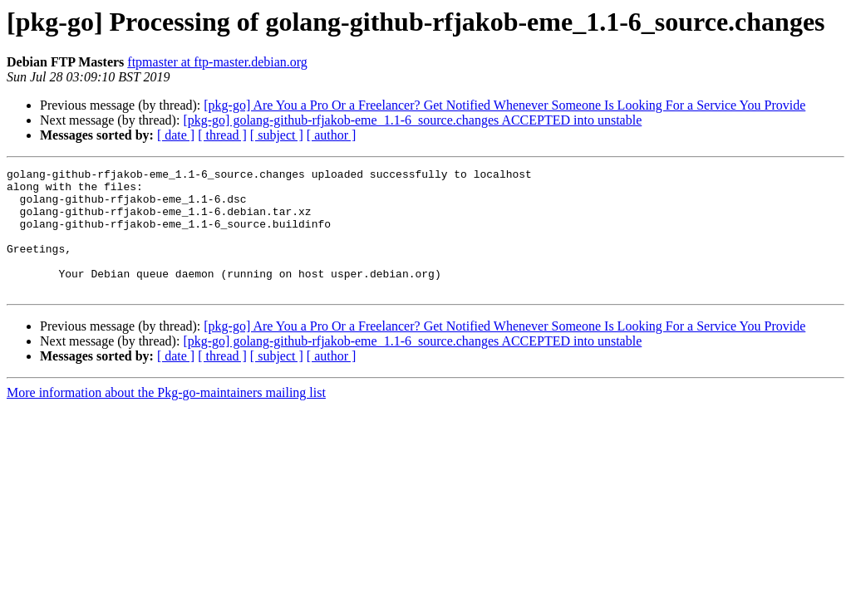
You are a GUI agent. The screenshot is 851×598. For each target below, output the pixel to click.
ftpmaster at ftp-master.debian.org (217, 62)
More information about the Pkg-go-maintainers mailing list (166, 417)
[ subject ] (276, 135)
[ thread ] (222, 135)
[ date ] (175, 135)
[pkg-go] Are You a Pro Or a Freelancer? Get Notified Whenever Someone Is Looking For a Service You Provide (504, 105)
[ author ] (332, 135)
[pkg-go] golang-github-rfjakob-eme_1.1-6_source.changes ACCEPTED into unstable (412, 120)
